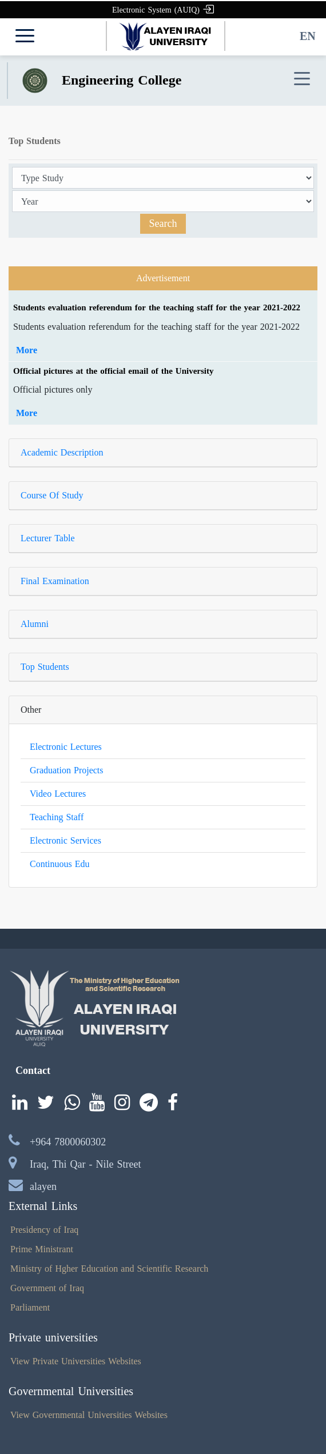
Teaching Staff (57, 817)
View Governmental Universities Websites (89, 1415)
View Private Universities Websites (75, 1361)
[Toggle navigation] (302, 79)
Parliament (30, 1307)
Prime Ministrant (41, 1249)
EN (308, 36)
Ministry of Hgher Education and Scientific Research (109, 1268)
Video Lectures (58, 793)
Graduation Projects (67, 770)
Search (163, 223)
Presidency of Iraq (44, 1230)
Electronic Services (65, 840)
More (26, 350)
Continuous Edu (60, 864)
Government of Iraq (47, 1288)
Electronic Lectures (66, 747)
